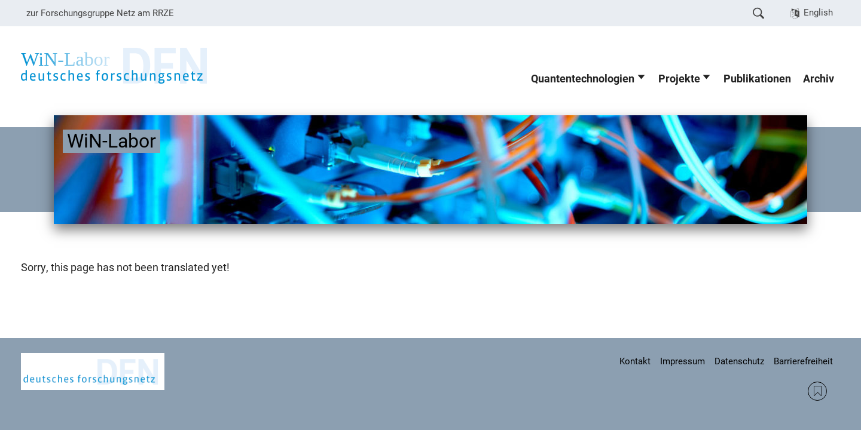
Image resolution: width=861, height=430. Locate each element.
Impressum (682, 361)
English (818, 12)
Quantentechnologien (582, 79)
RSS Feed (817, 391)
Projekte (679, 79)
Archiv (818, 79)
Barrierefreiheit (803, 361)
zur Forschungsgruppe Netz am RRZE (100, 13)
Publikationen (757, 79)
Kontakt (635, 361)
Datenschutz (739, 361)
